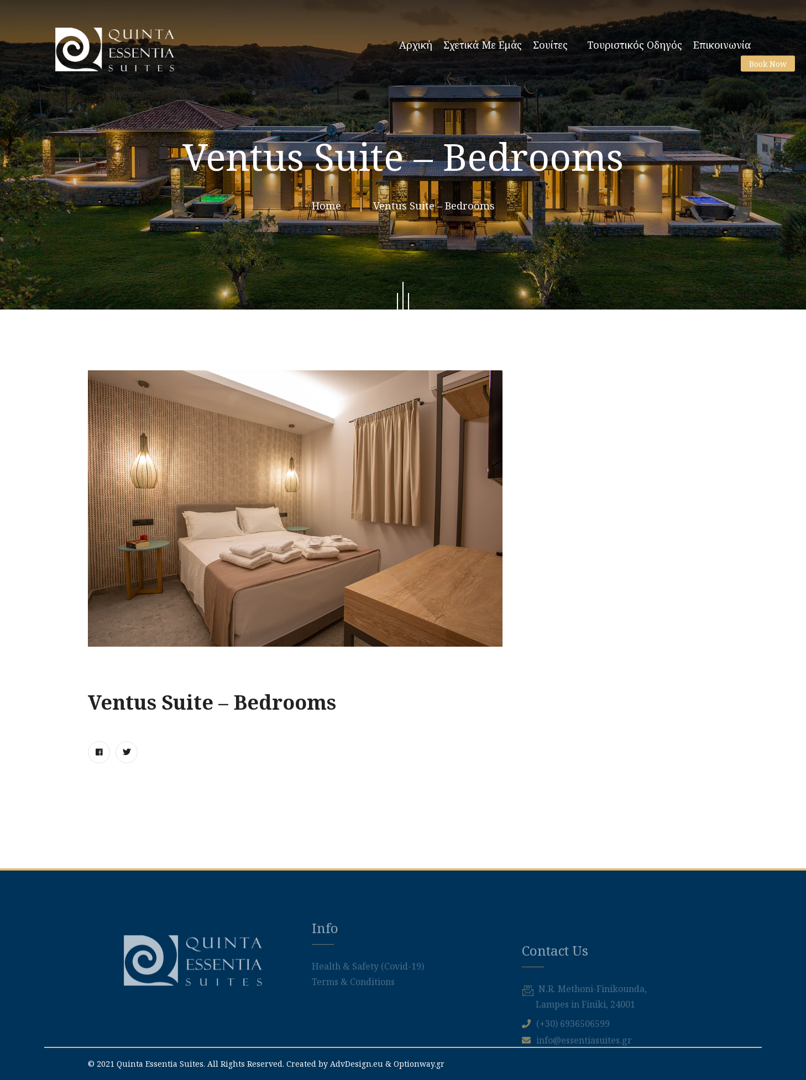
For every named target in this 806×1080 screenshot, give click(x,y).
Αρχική (415, 44)
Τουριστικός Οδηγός (634, 44)
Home (329, 210)
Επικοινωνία (722, 44)
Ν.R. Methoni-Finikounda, (592, 1046)
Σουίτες (550, 44)
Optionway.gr (419, 1063)
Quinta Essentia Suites (160, 1063)
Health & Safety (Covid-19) (368, 998)
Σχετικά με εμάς (482, 44)
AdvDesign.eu (356, 1063)
